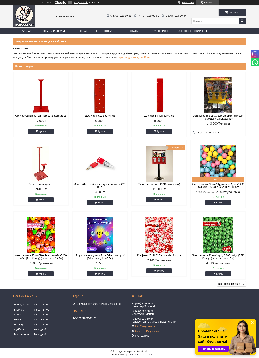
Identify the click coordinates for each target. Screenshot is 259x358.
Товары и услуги (54, 31)
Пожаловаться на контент (140, 354)
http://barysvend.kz (146, 326)
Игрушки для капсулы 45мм (134, 57)
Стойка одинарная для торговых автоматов (41, 115)
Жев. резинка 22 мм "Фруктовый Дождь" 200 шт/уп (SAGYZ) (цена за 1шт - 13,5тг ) (218, 185)
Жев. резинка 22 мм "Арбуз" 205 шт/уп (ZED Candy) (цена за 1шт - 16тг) (218, 257)
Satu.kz (145, 351)
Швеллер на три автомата (159, 115)
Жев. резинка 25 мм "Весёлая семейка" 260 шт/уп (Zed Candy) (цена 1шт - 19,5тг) (41, 257)
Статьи (134, 31)
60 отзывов (188, 2)
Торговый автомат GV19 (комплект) (159, 184)
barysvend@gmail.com (148, 331)
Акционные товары (190, 31)
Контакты (109, 31)
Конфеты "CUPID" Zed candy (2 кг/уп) (159, 255)
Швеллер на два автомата (100, 115)
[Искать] (242, 21)
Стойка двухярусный (41, 184)
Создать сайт (81, 2)
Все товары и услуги (230, 283)
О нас (83, 31)
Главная (26, 31)
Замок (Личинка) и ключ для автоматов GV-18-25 (100, 185)
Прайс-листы (160, 31)
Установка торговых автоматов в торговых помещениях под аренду (218, 117)
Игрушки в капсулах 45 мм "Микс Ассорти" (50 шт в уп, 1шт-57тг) (100, 257)
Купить (42, 131)
